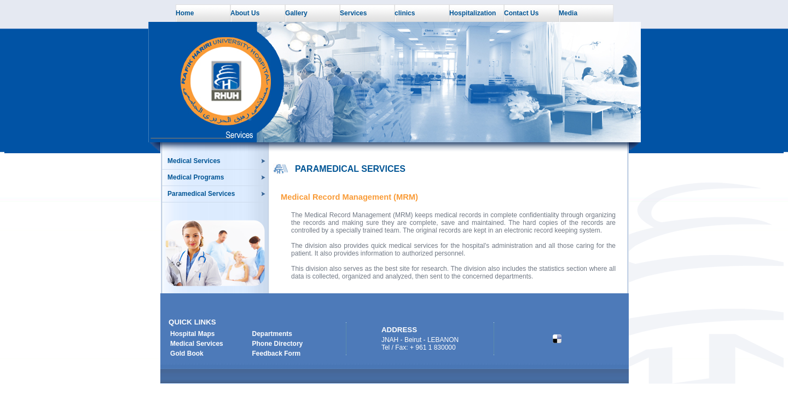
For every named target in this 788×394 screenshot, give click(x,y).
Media (568, 13)
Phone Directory (277, 343)
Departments (272, 334)
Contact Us (521, 13)
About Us (244, 13)
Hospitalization (472, 13)
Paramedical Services (201, 194)
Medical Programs (195, 177)
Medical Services (194, 161)
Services (353, 13)
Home (185, 13)
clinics (405, 13)
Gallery (296, 13)
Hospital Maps (192, 334)
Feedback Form (276, 353)
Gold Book (187, 353)
